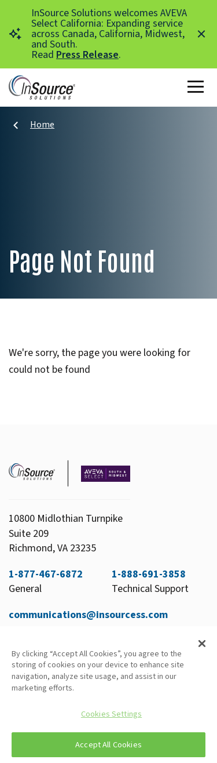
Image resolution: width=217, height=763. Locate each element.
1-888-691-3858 (149, 574)
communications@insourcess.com (88, 615)
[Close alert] (201, 34)
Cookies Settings (111, 714)
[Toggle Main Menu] (197, 87)
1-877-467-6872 (46, 574)
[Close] (201, 643)
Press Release (87, 55)
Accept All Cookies (108, 745)
